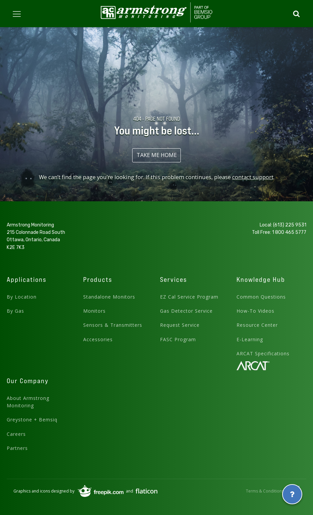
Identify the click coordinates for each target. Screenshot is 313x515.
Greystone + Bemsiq (32, 419)
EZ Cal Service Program (189, 297)
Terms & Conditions (265, 491)
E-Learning (250, 339)
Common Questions (261, 297)
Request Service (180, 325)
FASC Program (178, 339)
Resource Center (257, 325)
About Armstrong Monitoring (28, 402)
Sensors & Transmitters (112, 325)
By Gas (15, 311)
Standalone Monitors (109, 297)
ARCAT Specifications (263, 353)
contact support (252, 177)
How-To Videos (255, 311)
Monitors (94, 311)
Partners (17, 448)
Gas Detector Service (186, 311)
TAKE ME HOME (157, 155)
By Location (22, 297)
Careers (16, 434)
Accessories (98, 339)
